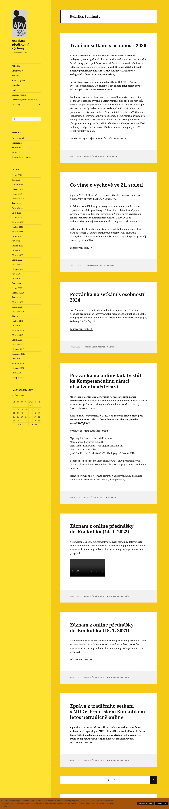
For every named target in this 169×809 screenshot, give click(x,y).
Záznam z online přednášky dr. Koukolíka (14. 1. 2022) (102, 529)
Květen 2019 (17, 321)
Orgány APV (17, 70)
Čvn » (34, 424)
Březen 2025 (17, 189)
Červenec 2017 (18, 354)
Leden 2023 (17, 236)
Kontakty (16, 85)
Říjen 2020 (16, 297)
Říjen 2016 (16, 372)
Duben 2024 (17, 208)
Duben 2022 (17, 250)
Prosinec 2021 (18, 264)
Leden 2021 (17, 288)
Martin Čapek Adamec (95, 156)
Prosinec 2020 (18, 292)
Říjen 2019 (16, 316)
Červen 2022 (17, 245)
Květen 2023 (17, 227)
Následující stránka (153, 780)
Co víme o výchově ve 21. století (106, 185)
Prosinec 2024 (18, 198)
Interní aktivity (18, 138)
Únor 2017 (16, 358)
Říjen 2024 (16, 203)
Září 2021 (16, 274)
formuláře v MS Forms (116, 138)
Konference (17, 143)
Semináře (16, 152)
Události (15, 90)
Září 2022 (16, 241)
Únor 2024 (16, 213)
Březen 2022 (17, 255)
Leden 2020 (17, 307)
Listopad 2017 (18, 349)
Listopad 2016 (18, 368)
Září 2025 (16, 180)
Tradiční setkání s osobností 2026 (108, 45)
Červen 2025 (17, 184)
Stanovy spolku (18, 80)
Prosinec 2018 (18, 330)
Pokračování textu (81, 247)
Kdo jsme (16, 75)
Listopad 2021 (18, 269)
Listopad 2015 (18, 377)
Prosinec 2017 (18, 344)
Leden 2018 (17, 340)
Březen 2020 (17, 302)
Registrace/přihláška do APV (24, 99)
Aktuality (16, 66)
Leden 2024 (17, 217)
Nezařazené (17, 147)
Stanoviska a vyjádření (22, 157)
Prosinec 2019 (18, 311)
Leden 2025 (17, 194)
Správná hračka (19, 95)
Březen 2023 (17, 231)
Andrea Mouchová (93, 265)
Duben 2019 (17, 325)
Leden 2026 (17, 175)
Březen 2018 (17, 335)
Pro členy (16, 104)
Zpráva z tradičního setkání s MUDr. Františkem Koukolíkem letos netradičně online (107, 711)
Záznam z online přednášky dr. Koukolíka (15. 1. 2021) (102, 627)
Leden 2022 (17, 260)
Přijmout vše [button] (161, 803)
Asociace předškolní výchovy (20, 44)
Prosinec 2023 (18, 222)
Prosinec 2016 (18, 363)
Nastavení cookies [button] (145, 803)
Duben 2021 (17, 278)
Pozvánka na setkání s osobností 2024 (107, 297)
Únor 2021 (16, 283)
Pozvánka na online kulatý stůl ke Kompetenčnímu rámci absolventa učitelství (105, 381)
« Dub (18, 424)
